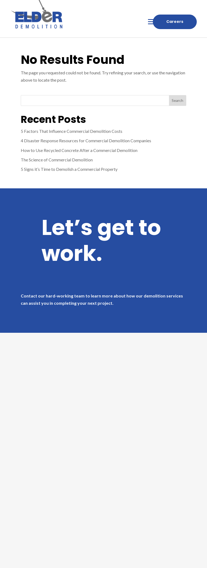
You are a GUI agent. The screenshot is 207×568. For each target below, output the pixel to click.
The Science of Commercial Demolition (57, 159)
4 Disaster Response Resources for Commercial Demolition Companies (86, 140)
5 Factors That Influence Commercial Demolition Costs (71, 131)
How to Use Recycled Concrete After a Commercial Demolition (79, 150)
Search (177, 100)
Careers (174, 21)
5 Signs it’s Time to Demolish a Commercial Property (69, 169)
